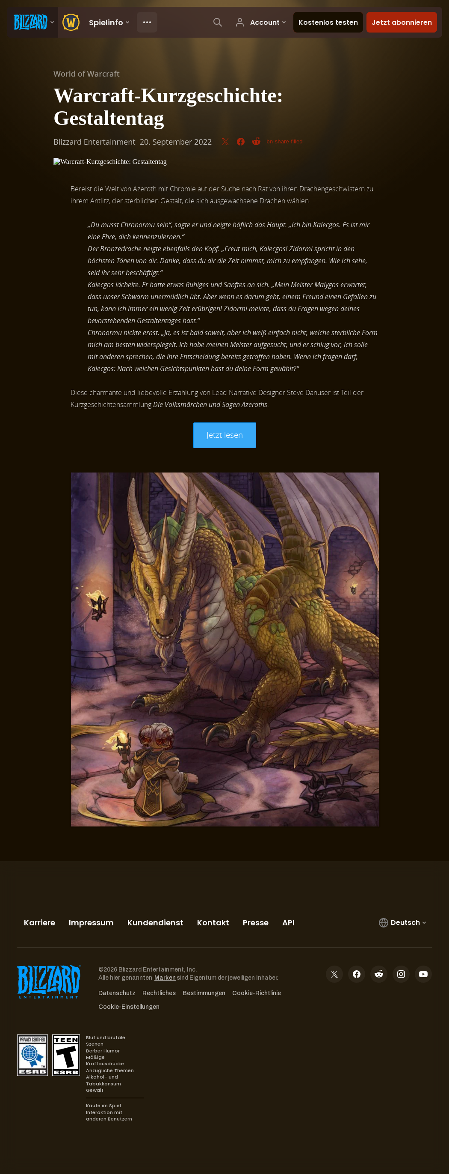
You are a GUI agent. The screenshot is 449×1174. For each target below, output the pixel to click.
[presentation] (32, 22)
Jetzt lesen (225, 434)
